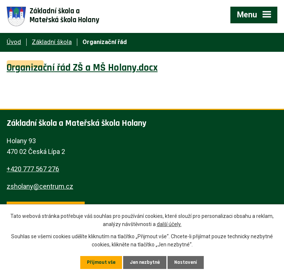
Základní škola (52, 42)
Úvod (14, 42)
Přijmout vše (101, 262)
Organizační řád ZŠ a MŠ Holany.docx (82, 67)
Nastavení (185, 262)
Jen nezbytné (145, 262)
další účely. (169, 224)
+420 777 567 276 (33, 169)
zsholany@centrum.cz (40, 186)
